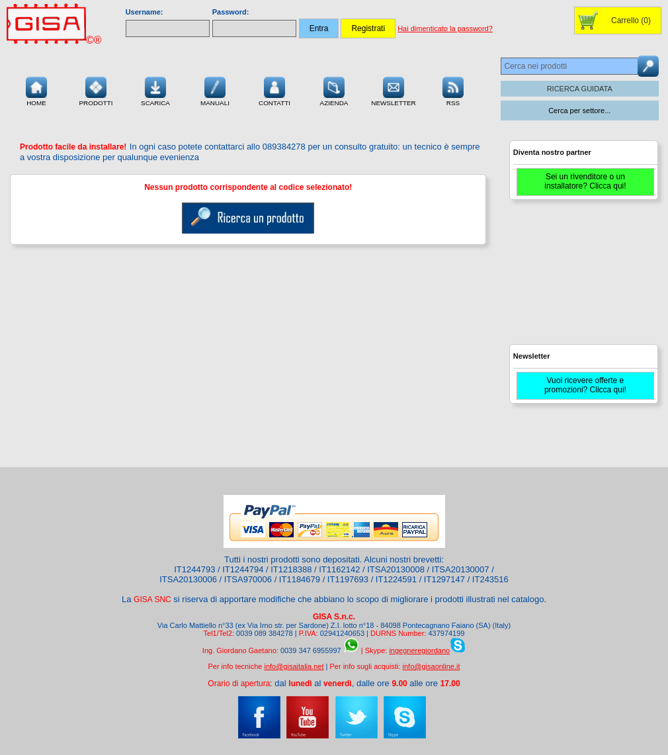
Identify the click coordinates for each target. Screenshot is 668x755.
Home (36, 90)
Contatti (274, 90)
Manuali (215, 90)
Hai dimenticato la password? (445, 28)
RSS (453, 90)
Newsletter (393, 90)
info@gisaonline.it (431, 666)
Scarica (155, 90)
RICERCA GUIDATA (579, 89)
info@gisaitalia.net (293, 666)
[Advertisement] (582, 278)
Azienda (334, 90)
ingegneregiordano (419, 650)
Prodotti (95, 90)
